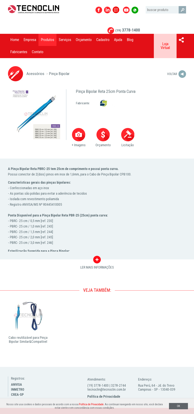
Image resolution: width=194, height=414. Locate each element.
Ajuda (118, 40)
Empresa (29, 40)
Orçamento (84, 40)
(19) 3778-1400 (98, 385)
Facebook (98, 10)
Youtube (126, 10)
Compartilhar (181, 40)
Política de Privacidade (103, 396)
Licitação (127, 137)
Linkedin (107, 10)
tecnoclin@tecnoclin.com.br (106, 389)
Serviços (65, 40)
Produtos (47, 40)
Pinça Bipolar (59, 73)
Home (14, 40)
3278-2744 (118, 385)
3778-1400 (127, 30)
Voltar (172, 74)
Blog (130, 40)
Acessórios (35, 73)
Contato (37, 52)
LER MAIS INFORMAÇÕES (97, 260)
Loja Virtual (165, 46)
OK (178, 406)
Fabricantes (18, 52)
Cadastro (103, 40)
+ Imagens (79, 137)
